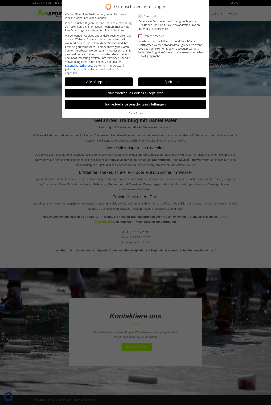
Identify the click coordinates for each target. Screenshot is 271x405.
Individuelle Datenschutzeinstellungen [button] (135, 101)
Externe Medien (153, 33)
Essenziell (149, 13)
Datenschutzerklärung (78, 63)
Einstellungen (92, 67)
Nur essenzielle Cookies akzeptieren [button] (135, 90)
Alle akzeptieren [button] (98, 79)
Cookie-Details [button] (135, 111)
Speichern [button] (172, 79)
